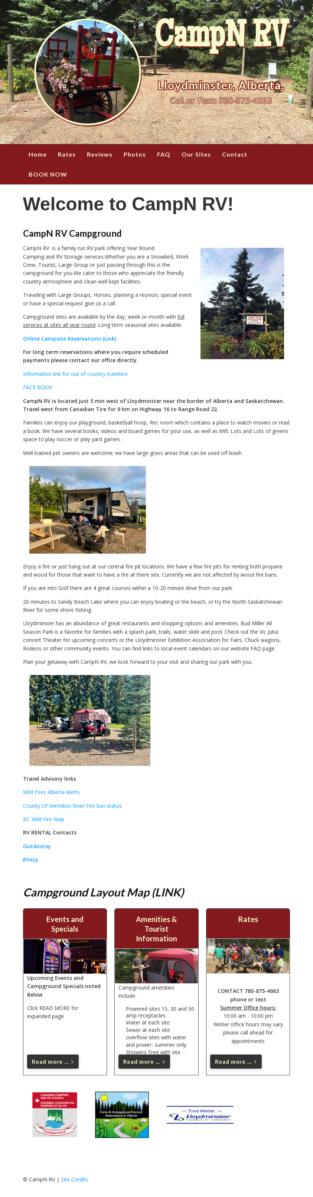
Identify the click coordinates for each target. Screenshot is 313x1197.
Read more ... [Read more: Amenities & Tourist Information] (144, 1062)
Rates (67, 154)
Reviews (100, 154)
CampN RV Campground (72, 233)
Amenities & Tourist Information (156, 929)
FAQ (163, 154)
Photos (135, 154)
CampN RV (221, 39)
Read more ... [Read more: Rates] (236, 1062)
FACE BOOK (37, 387)
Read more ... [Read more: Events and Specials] (53, 1062)
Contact (234, 154)
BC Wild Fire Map (43, 819)
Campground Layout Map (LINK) (103, 892)
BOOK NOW (48, 174)
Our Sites (196, 154)
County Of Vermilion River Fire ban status (72, 805)
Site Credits (74, 1179)
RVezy (31, 859)
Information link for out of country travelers (75, 373)
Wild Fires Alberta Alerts (51, 792)
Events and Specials (65, 924)
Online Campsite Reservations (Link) (69, 338)
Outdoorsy (37, 846)
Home (38, 154)
